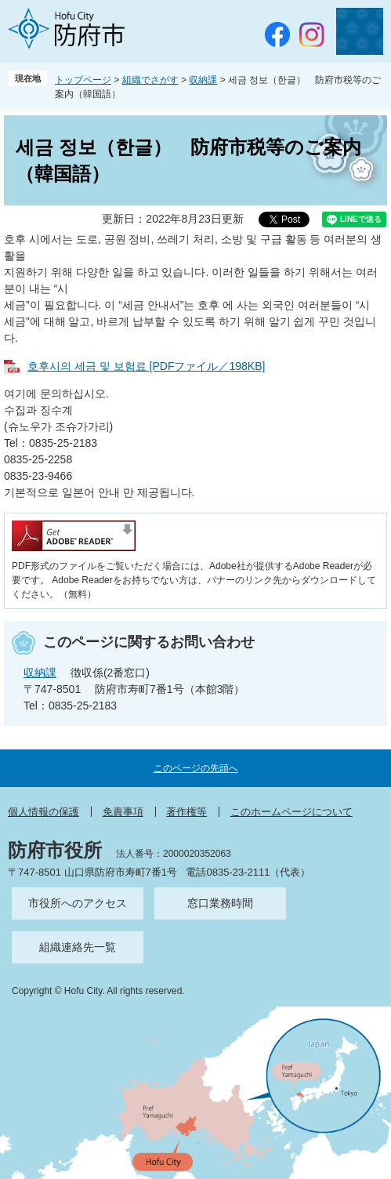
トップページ (83, 79)
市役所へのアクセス (77, 903)
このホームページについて (291, 812)
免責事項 (123, 812)
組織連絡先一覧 (77, 947)
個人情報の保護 (43, 812)
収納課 (203, 79)
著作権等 (186, 812)
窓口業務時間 (220, 903)
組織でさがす (150, 79)
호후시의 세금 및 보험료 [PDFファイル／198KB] (146, 366)
